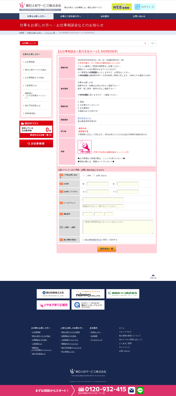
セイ (84, 192)
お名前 (66, 184)
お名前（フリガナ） (71, 191)
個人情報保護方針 (92, 240)
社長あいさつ (96, 332)
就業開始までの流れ (68, 336)
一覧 (152, 43)
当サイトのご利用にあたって (130, 340)
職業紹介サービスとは (69, 344)
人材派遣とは (37, 344)
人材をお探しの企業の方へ (72, 328)
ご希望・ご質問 (69, 227)
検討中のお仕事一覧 (40, 135)
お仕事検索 (36, 143)
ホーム (121, 328)
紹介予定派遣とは (38, 354)
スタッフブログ (125, 332)
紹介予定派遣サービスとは (71, 348)
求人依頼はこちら (68, 352)
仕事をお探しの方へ (34, 33)
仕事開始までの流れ (39, 340)
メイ (114, 192)
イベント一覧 (50, 33)
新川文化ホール (84, 118)
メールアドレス (69, 203)
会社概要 (94, 336)
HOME (21, 33)
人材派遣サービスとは (69, 340)
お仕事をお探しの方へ (40, 328)
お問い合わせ (124, 351)
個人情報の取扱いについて (130, 336)
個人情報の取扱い (70, 240)
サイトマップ (124, 347)
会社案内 (93, 328)
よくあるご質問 (125, 343)
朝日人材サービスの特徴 (70, 332)
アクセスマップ (96, 340)
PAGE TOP (153, 278)
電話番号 (67, 214)
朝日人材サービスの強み (41, 336)
